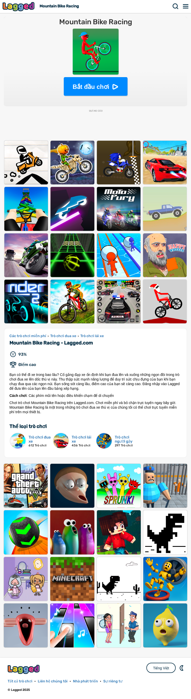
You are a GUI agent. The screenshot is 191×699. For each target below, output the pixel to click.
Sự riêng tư (112, 681)
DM (182, 668)
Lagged (19, 6)
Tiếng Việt (161, 668)
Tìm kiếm (176, 6)
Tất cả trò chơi (20, 681)
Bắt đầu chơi (91, 86)
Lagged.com (24, 669)
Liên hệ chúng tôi (53, 681)
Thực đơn (186, 6)
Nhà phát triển (85, 681)
